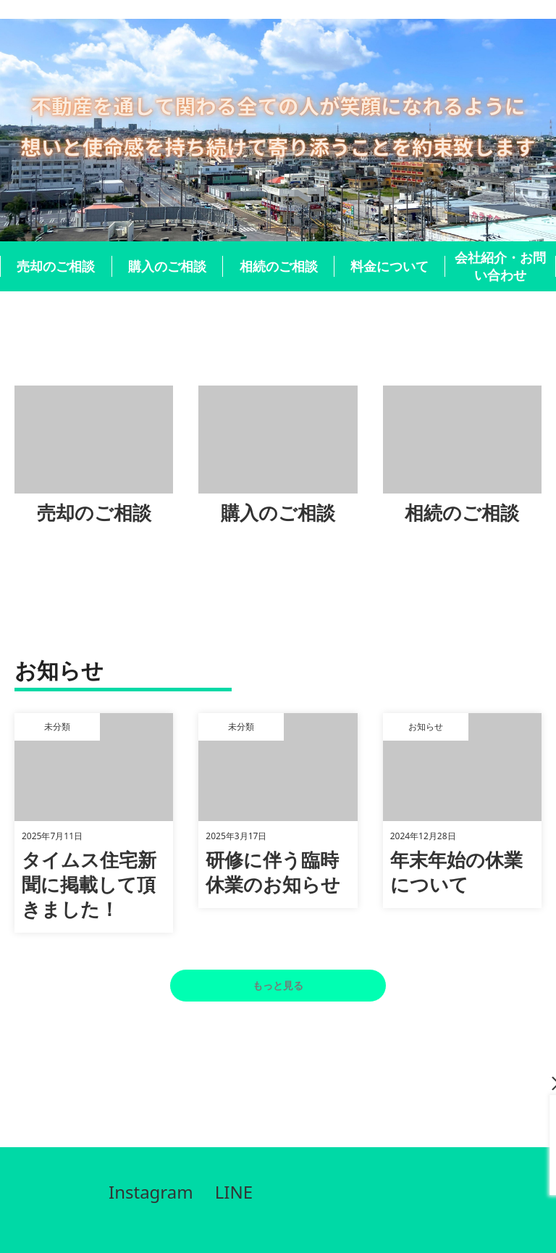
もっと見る (278, 985)
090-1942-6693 (433, 1159)
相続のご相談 (279, 266)
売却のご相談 (56, 266)
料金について (389, 266)
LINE (234, 1192)
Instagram (151, 1192)
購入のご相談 (167, 266)
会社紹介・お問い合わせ (500, 266)
